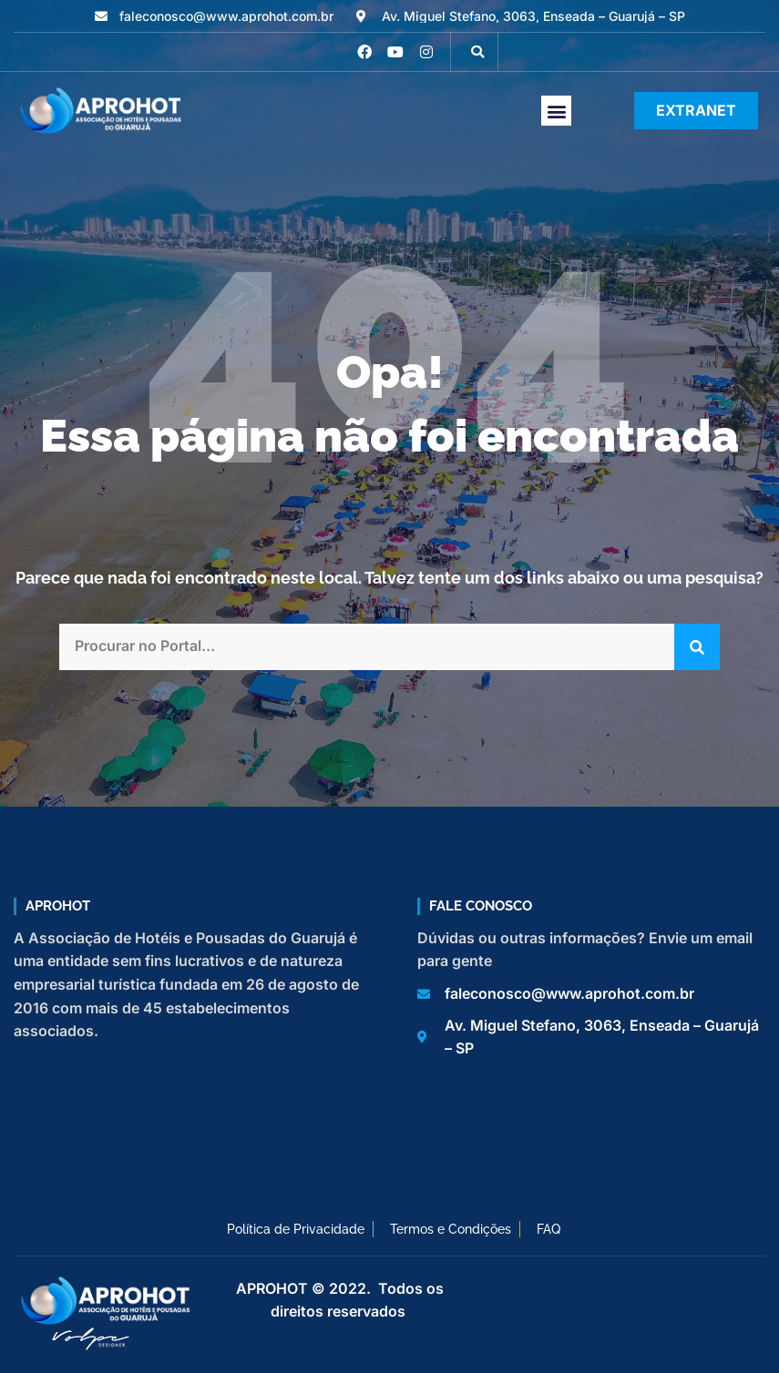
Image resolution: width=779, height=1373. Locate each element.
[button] (477, 51)
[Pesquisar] (697, 647)
